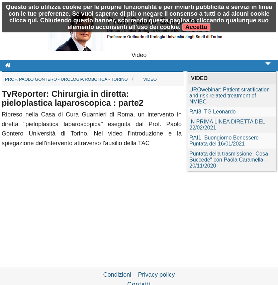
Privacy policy (156, 274)
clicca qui (23, 20)
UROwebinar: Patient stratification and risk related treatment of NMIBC (229, 95)
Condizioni (117, 274)
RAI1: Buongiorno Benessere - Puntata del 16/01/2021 (225, 141)
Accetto (196, 27)
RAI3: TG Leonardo (212, 111)
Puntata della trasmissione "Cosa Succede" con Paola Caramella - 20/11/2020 (228, 160)
